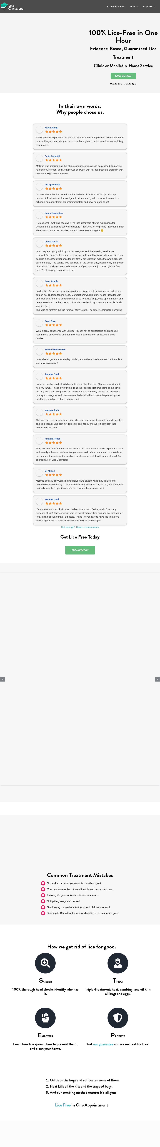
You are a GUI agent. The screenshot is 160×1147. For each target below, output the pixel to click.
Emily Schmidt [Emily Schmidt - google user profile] (52, 156)
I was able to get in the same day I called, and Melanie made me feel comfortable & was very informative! (79, 361)
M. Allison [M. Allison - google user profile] (50, 471)
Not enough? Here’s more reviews (80, 527)
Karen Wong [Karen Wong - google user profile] (51, 127)
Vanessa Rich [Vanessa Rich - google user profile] (52, 410)
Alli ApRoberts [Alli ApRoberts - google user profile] (52, 184)
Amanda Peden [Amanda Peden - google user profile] (52, 438)
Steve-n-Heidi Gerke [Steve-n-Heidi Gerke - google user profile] (55, 349)
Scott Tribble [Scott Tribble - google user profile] (51, 281)
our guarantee (103, 1044)
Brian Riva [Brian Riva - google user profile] (50, 321)
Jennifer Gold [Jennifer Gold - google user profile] (52, 374)
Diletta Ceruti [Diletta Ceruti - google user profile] (51, 241)
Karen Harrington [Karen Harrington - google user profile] (54, 213)
